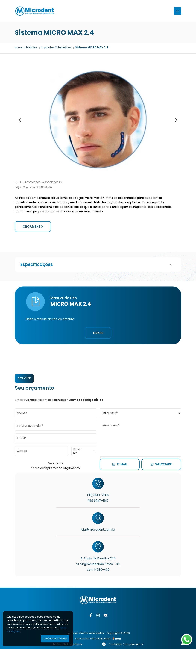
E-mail (119, 464)
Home (19, 47)
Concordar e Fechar (55, 638)
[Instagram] (98, 615)
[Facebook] (90, 615)
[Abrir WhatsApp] (186, 639)
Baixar (98, 333)
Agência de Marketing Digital (92, 638)
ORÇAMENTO (33, 226)
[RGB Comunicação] (116, 638)
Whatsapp (161, 464)
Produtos (32, 47)
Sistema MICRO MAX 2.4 (91, 47)
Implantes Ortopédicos (56, 47)
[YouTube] (105, 615)
